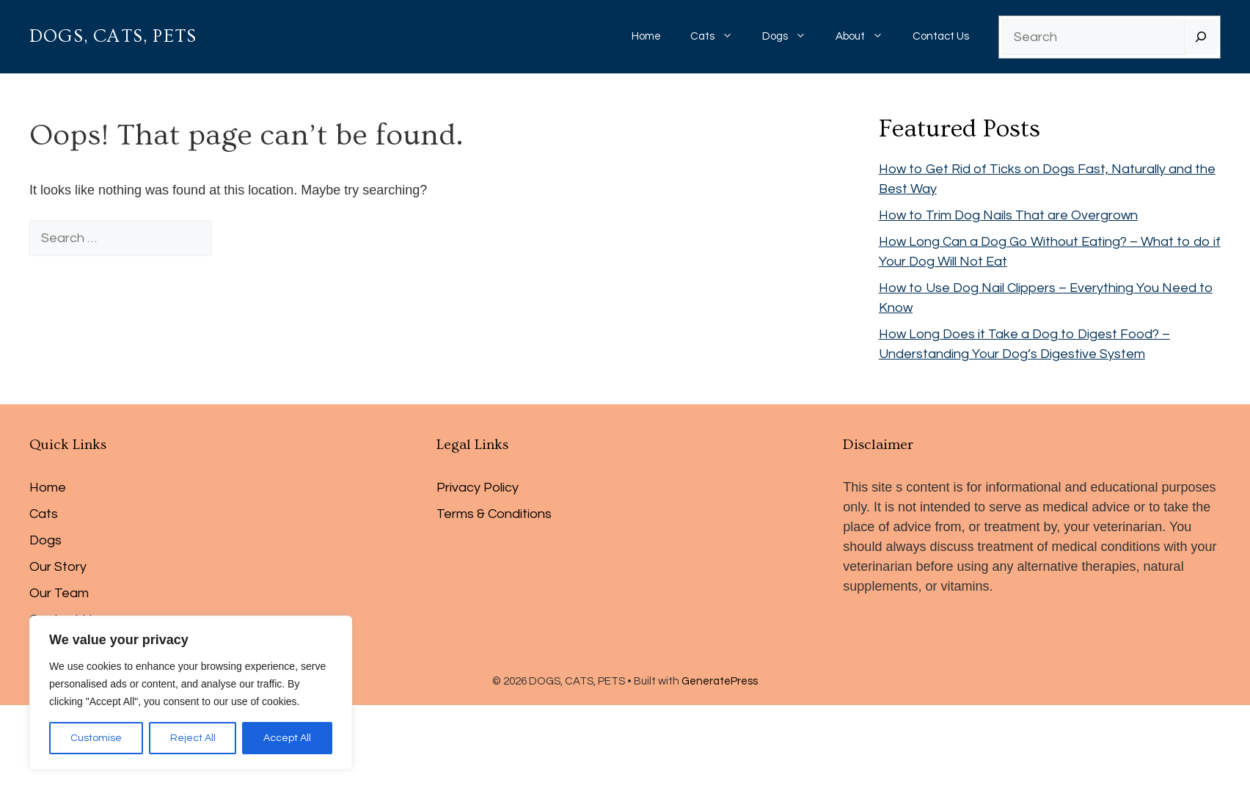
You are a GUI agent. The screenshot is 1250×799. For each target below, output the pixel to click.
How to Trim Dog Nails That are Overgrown (1008, 215)
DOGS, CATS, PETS (113, 36)
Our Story (58, 567)
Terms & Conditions (494, 514)
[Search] (1201, 37)
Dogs (791, 37)
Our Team (59, 593)
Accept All (287, 738)
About (867, 37)
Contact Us (941, 36)
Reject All (193, 738)
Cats (719, 37)
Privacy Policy (477, 488)
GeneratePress (719, 681)
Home (646, 36)
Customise (96, 738)
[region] (190, 693)
